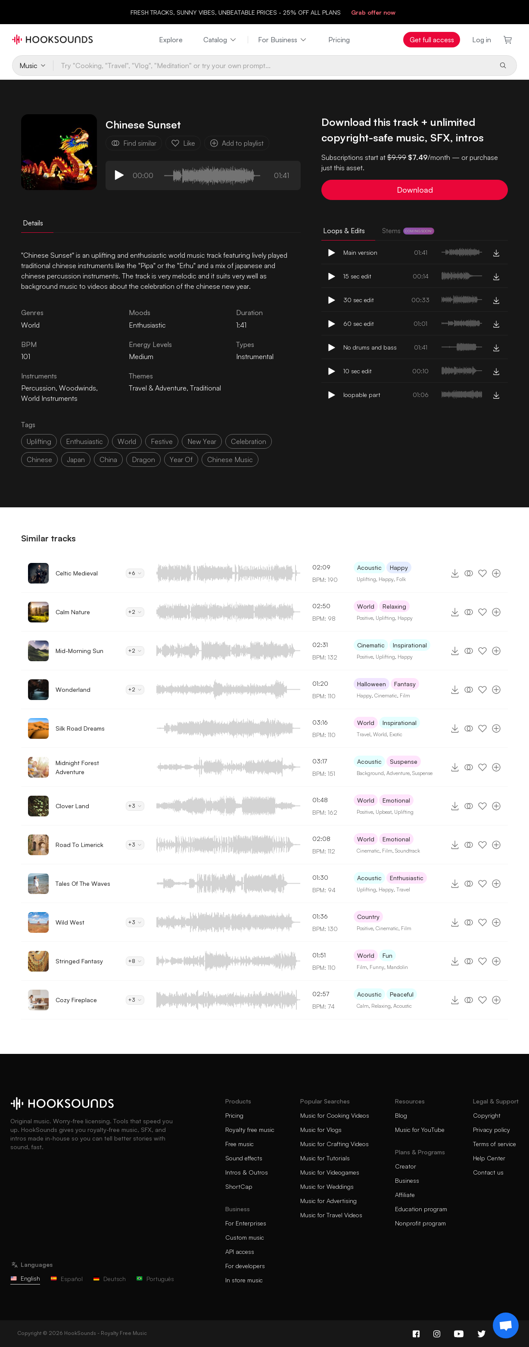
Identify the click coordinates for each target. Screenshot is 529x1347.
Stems (408, 230)
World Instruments (49, 398)
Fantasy (405, 684)
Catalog (220, 39)
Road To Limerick (79, 844)
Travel (363, 734)
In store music (244, 1280)
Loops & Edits (344, 230)
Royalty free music (249, 1129)
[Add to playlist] (496, 573)
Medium (141, 356)
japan (76, 459)
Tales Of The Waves (83, 883)
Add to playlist (237, 143)
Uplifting (366, 579)
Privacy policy (491, 1129)
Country (368, 916)
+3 (135, 806)
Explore (171, 39)
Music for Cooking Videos (334, 1115)
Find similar (133, 143)
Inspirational (410, 645)
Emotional (396, 800)
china (108, 459)
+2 (135, 612)
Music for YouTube (420, 1129)
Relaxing (394, 606)
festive (162, 441)
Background (370, 773)
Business (407, 1180)
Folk (401, 579)
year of (181, 459)
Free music (239, 1143)
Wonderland (73, 689)
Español (66, 1278)
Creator (405, 1166)
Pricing (339, 39)
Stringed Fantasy (79, 961)
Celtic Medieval (77, 573)
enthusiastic (84, 441)
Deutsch (109, 1278)
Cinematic (371, 645)
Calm (363, 1006)
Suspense (403, 761)
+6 (135, 573)
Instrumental (255, 356)
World (365, 606)
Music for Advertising (328, 1200)
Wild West (70, 922)
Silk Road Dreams (80, 728)
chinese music (230, 459)
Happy (399, 567)
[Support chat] (506, 1325)
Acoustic (369, 567)
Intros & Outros (246, 1172)
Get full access (432, 39)
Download (415, 189)
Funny (377, 967)
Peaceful (402, 994)
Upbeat (384, 812)
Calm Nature (73, 612)
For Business (283, 39)
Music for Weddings (327, 1186)
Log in (481, 39)
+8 (135, 961)
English (25, 1278)
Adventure (398, 773)
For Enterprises (245, 1223)
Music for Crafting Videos (334, 1143)
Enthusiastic (147, 325)
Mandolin (397, 967)
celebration (248, 441)
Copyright (487, 1115)
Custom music (244, 1237)
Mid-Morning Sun (79, 650)
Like (183, 143)
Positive (365, 618)
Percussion (38, 388)
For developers (245, 1265)
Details (33, 223)
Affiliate (405, 1194)
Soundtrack (407, 850)
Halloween (371, 684)
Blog (401, 1115)
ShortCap (238, 1186)
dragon (143, 459)
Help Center (489, 1158)
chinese (39, 459)
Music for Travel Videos (331, 1215)
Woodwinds (77, 388)
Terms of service (494, 1143)
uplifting (39, 441)
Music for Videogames (329, 1172)
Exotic (395, 734)
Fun (387, 955)
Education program (421, 1209)
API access (239, 1251)
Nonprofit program (420, 1223)
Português (155, 1278)
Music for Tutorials (325, 1158)
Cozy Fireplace (76, 999)
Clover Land (72, 805)
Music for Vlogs (321, 1129)
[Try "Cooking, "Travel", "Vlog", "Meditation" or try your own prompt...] (272, 65)
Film (405, 695)
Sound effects (243, 1158)
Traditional (205, 388)
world (127, 441)
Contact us (488, 1172)
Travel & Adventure (158, 388)
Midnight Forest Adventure (77, 767)
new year (201, 441)
